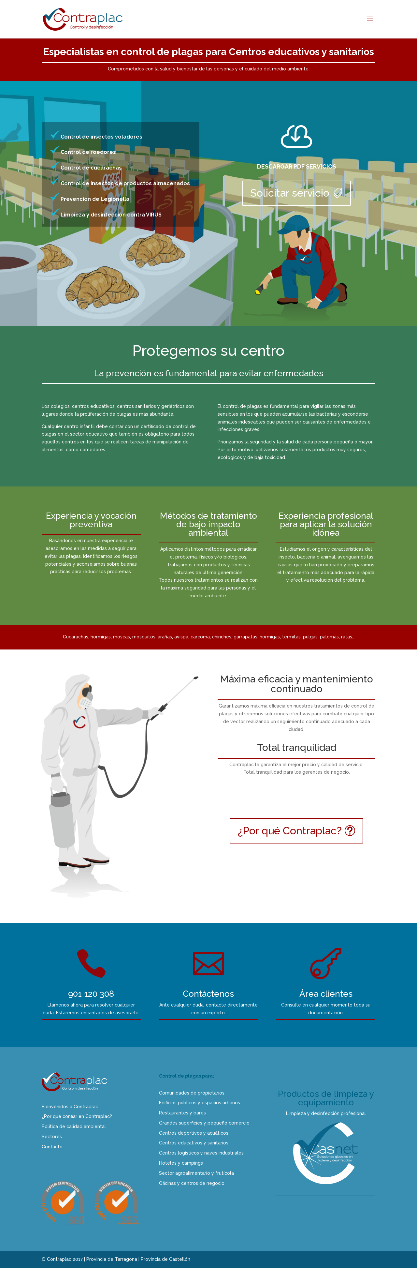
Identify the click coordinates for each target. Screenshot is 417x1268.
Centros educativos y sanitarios (193, 1142)
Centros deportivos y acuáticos (193, 1133)
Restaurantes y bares (182, 1112)
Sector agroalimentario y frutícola (196, 1173)
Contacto (52, 1146)
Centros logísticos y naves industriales (201, 1153)
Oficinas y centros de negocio (191, 1183)
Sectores (52, 1136)
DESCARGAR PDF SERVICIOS (296, 166)
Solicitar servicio (289, 193)
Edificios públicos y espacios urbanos (199, 1102)
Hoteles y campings (181, 1163)
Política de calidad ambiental (74, 1126)
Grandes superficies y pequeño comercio (204, 1123)
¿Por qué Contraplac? (290, 831)
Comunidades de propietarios (191, 1093)
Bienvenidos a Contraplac (70, 1106)
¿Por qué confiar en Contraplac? (77, 1116)
